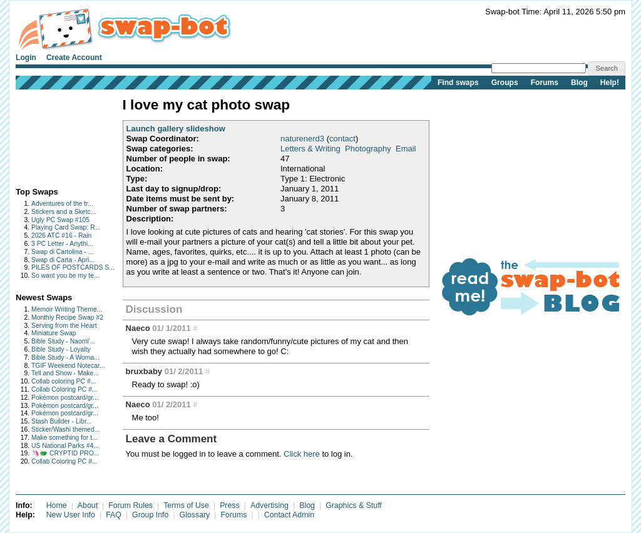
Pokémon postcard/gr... (64, 397)
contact (342, 138)
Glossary (195, 514)
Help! (609, 82)
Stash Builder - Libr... (61, 421)
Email (406, 148)
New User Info (70, 514)
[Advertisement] (55, 135)
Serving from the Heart (64, 325)
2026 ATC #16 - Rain (61, 235)
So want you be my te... (65, 275)
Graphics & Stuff (354, 505)
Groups (504, 82)
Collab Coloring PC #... (64, 389)
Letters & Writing (310, 148)
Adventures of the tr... (62, 203)
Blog (579, 82)
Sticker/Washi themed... (65, 429)
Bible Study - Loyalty (61, 349)
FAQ (113, 514)
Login (26, 57)
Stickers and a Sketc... (63, 211)
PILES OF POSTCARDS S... (73, 267)
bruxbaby (144, 371)
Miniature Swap (53, 333)
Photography (368, 148)
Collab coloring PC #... (63, 381)
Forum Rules (130, 505)
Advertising (269, 505)
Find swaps (458, 82)
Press (230, 505)
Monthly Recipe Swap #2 (67, 317)
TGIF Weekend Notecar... (68, 365)
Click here (302, 454)
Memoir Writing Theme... (66, 309)
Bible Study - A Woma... (65, 357)
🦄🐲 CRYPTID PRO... (65, 453)
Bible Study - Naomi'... (63, 341)
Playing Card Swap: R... (65, 227)
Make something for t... (64, 437)
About (88, 505)
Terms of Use (186, 505)
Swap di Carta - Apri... (63, 259)
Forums (544, 82)
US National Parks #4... (65, 445)
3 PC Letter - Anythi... (62, 243)
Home (56, 505)
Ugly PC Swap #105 (60, 219)
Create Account (74, 57)
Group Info (150, 514)
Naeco (138, 328)
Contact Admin (289, 514)
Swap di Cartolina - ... (62, 251)
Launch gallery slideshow (175, 128)
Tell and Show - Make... (65, 373)
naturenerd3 (302, 138)
